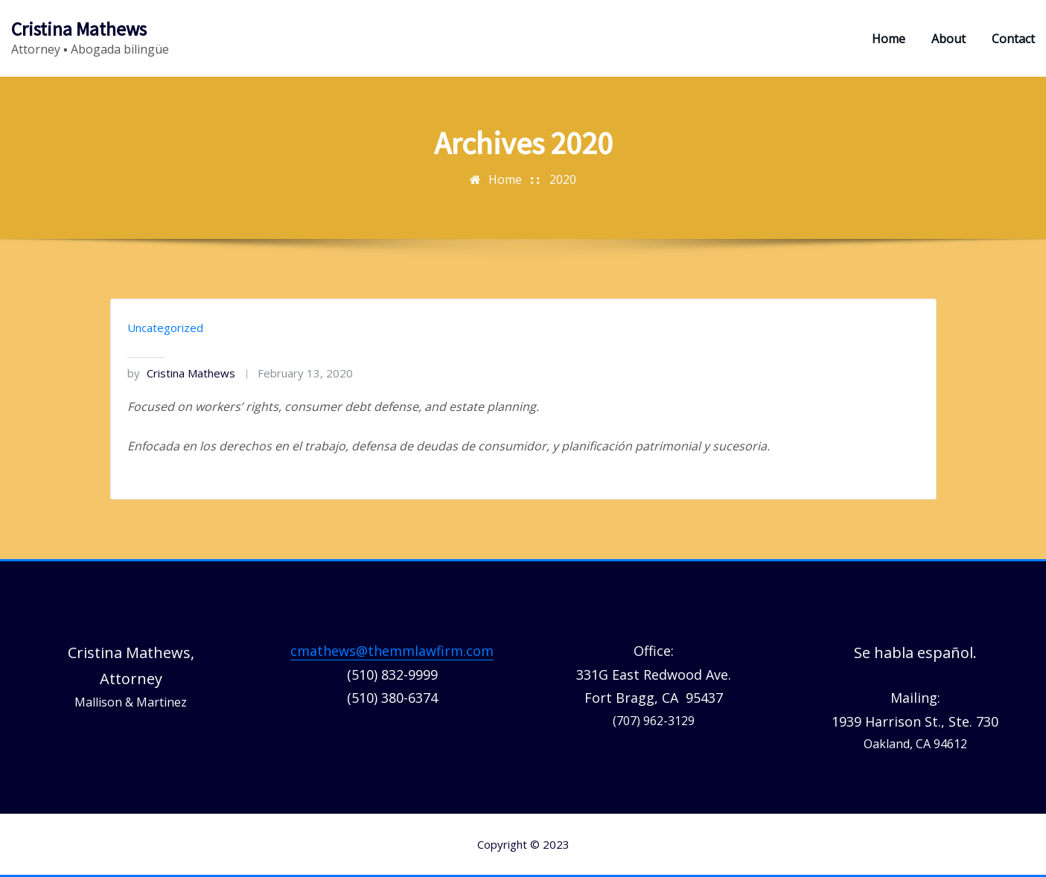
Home (888, 39)
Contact (1013, 39)
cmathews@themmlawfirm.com (392, 651)
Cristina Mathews (79, 29)
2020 (562, 179)
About (948, 39)
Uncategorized (165, 327)
